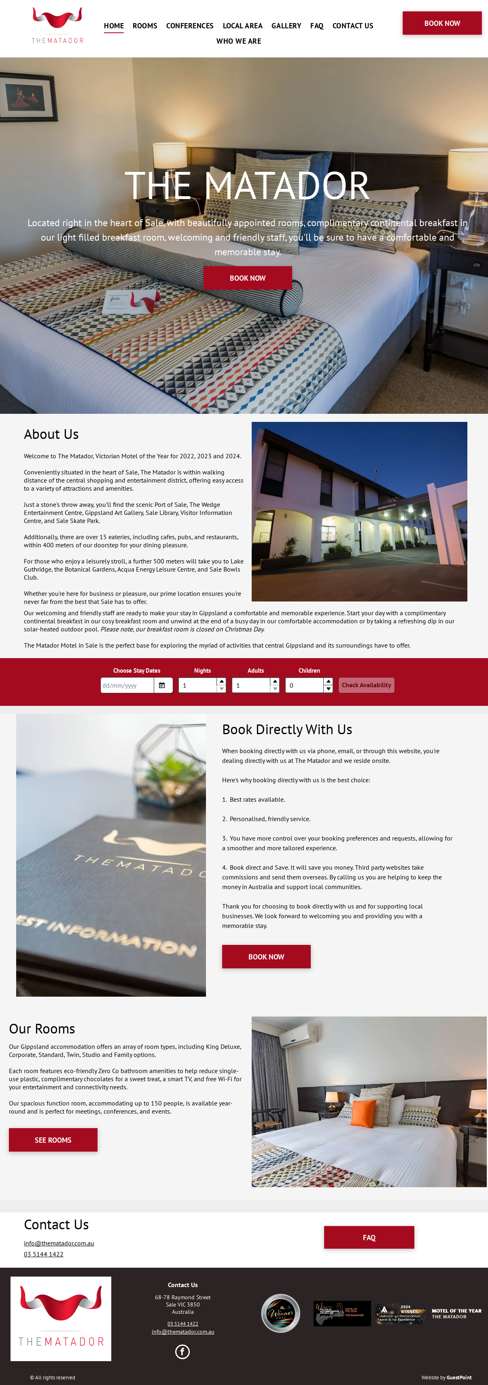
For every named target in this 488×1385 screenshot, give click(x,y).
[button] (221, 681)
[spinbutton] (202, 685)
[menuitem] (117, 25)
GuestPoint (459, 1377)
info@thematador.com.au (59, 1243)
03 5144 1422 (44, 1254)
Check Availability (366, 685)
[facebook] (182, 1353)
